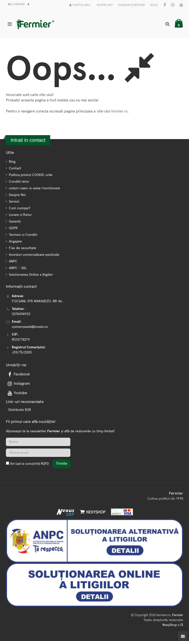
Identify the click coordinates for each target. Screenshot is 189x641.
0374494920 (21, 314)
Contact (15, 168)
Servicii (14, 201)
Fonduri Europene (131, 5)
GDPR (13, 228)
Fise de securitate (22, 248)
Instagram (18, 383)
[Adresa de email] (38, 453)
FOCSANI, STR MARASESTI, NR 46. (37, 301)
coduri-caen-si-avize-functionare (34, 188)
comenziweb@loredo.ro (30, 327)
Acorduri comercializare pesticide (34, 254)
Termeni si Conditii (23, 235)
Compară (18, 4)
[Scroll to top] (183, 636)
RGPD (45, 463)
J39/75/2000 (22, 352)
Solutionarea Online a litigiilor (31, 274)
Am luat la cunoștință (29, 463)
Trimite (61, 463)
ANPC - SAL (18, 268)
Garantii (15, 221)
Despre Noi (105, 5)
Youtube (17, 393)
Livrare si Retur (20, 215)
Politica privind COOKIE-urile (30, 175)
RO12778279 (21, 339)
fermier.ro (119, 111)
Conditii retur (19, 181)
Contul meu (79, 5)
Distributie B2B (19, 410)
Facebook (18, 374)
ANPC (13, 261)
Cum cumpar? (19, 208)
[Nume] (38, 442)
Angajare (15, 241)
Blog (154, 5)
